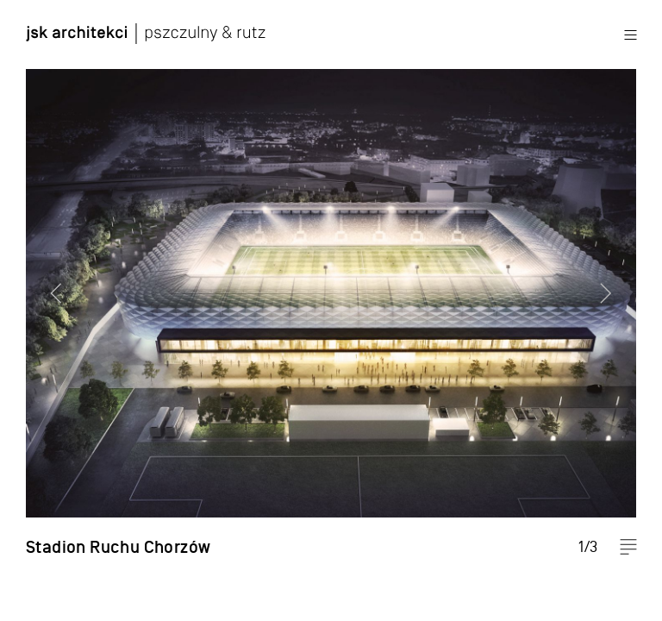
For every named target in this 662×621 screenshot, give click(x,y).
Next (614, 310)
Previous (47, 310)
